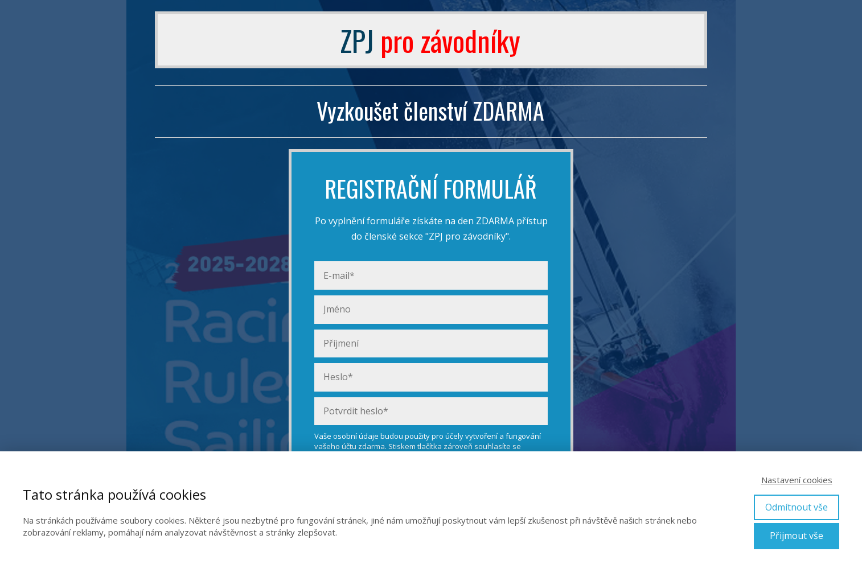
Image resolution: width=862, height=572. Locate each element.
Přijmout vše (796, 535)
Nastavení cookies (796, 479)
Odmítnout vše (796, 507)
